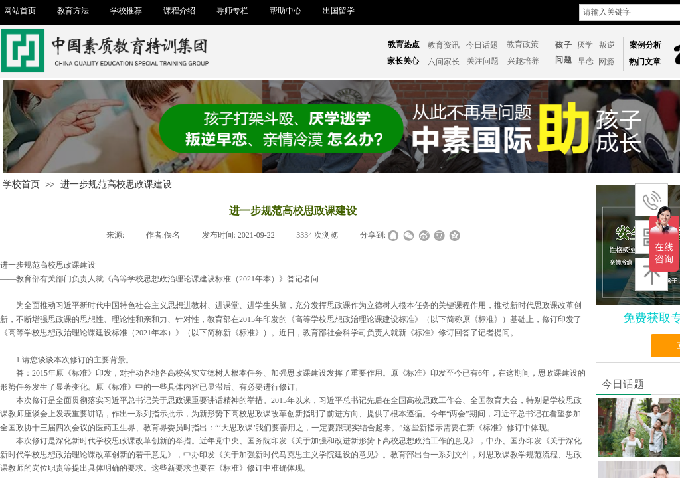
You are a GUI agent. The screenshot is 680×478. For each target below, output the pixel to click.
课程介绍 (179, 10)
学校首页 (21, 184)
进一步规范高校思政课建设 (116, 184)
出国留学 (339, 10)
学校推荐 (126, 10)
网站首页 (20, 10)
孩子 (563, 45)
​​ (586, 61)
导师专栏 (232, 10)
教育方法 (73, 10)
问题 (563, 59)
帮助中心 (285, 10)
